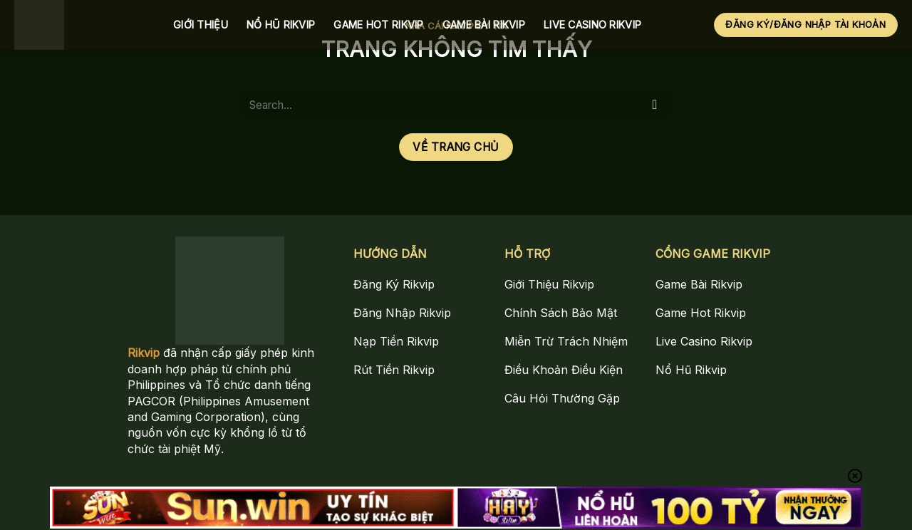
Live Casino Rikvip (592, 25)
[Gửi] (655, 105)
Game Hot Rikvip (378, 25)
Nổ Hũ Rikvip (281, 25)
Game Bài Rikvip (483, 25)
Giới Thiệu (200, 25)
